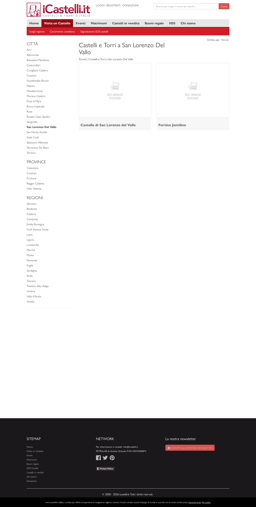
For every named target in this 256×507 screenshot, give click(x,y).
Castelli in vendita (125, 23)
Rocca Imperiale (35, 106)
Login (100, 5)
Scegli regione (36, 31)
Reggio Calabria (35, 183)
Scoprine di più (194, 502)
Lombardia (33, 245)
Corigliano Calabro (37, 70)
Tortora (31, 153)
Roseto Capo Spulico (38, 117)
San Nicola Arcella (37, 132)
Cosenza (31, 75)
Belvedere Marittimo (38, 60)
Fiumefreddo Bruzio (38, 80)
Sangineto (32, 122)
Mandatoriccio (35, 91)
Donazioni (130, 5)
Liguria (30, 240)
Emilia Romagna (35, 224)
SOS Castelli (32, 468)
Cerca (224, 6)
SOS (172, 23)
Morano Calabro (36, 96)
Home (34, 23)
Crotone (31, 178)
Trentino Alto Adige (38, 286)
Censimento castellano (62, 31)
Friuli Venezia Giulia (37, 229)
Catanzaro (33, 168)
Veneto (31, 301)
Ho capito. (206, 502)
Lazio (30, 234)
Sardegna (32, 270)
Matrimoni (99, 23)
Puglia (30, 265)
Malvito (31, 86)
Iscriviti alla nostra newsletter (190, 447)
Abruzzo (31, 203)
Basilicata (32, 209)
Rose (29, 111)
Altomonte (33, 55)
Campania (32, 219)
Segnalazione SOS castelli (94, 31)
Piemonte (32, 260)
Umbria (31, 291)
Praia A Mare (34, 101)
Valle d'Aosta (34, 296)
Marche (31, 250)
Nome (224, 40)
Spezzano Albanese (37, 142)
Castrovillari (33, 65)
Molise (30, 255)
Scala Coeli (33, 137)
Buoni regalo (154, 23)
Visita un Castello (57, 23)
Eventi (81, 23)
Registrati (113, 5)
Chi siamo (188, 23)
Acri (29, 50)
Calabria (31, 214)
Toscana (31, 281)
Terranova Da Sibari (38, 147)
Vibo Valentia (34, 188)
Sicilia (30, 276)
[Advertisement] (50, 365)
